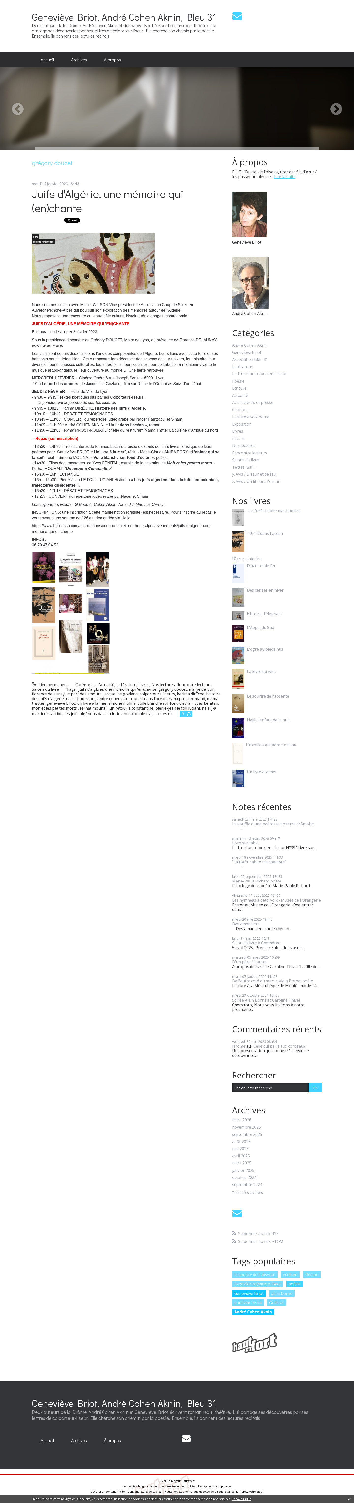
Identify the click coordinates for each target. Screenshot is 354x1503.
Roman (311, 1274)
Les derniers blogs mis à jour (140, 1486)
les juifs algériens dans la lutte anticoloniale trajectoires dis (119, 713)
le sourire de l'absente (254, 1274)
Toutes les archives (247, 1193)
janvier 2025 (243, 1170)
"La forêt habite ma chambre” (259, 862)
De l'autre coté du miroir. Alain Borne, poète (272, 981)
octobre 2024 (244, 1177)
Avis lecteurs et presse (252, 402)
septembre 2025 (247, 1134)
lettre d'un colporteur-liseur (257, 1284)
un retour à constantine (131, 708)
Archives (79, 60)
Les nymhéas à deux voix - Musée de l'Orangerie (276, 900)
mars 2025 (241, 1163)
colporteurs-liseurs (157, 694)
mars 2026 (241, 1120)
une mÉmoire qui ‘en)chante (130, 689)
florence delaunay (48, 694)
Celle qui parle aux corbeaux (279, 1046)
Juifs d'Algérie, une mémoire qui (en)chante (108, 200)
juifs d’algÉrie (90, 689)
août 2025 (241, 1141)
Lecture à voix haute (250, 417)
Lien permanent (50, 684)
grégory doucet (172, 689)
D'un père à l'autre (249, 962)
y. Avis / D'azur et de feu (254, 474)
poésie (294, 1284)
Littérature (126, 684)
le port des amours (84, 694)
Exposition (241, 424)
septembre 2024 (247, 1184)
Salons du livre (45, 689)
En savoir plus (241, 1499)
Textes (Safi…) (244, 467)
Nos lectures (163, 684)
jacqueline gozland (120, 694)
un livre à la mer (92, 703)
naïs (205, 708)
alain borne (281, 1293)
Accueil (47, 60)
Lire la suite (284, 176)
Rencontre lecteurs (194, 684)
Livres (143, 684)
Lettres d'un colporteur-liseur (259, 374)
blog (259, 1491)
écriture (290, 1274)
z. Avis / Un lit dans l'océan (256, 481)
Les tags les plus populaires (214, 1486)
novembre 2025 (246, 1127)
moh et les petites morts (55, 708)
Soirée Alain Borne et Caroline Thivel (266, 1000)
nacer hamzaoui (80, 698)
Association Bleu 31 (250, 359)
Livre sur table (245, 843)
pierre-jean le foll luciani (177, 708)
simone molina (122, 703)
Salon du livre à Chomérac (256, 943)
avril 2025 (241, 1156)
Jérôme (238, 1046)
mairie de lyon (202, 689)
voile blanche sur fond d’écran (165, 703)
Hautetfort (188, 1481)
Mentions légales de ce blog (144, 1491)
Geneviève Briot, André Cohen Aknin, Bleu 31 (124, 16)
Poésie (238, 381)
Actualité (106, 684)
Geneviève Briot (246, 352)
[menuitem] (47, 60)
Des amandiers (246, 923)
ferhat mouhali (93, 708)
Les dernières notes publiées (178, 1486)
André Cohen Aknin (250, 345)
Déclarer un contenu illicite (108, 1491)
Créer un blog (168, 1481)
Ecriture (239, 388)
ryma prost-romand (187, 698)
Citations (240, 409)
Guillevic (276, 1302)
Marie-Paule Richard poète (256, 881)
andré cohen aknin (114, 698)
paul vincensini (248, 1302)
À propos (112, 60)
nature (238, 438)
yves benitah (206, 703)
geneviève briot (60, 703)
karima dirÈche (190, 694)
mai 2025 (240, 1148)
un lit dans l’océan (150, 698)
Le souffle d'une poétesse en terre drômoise (273, 824)
